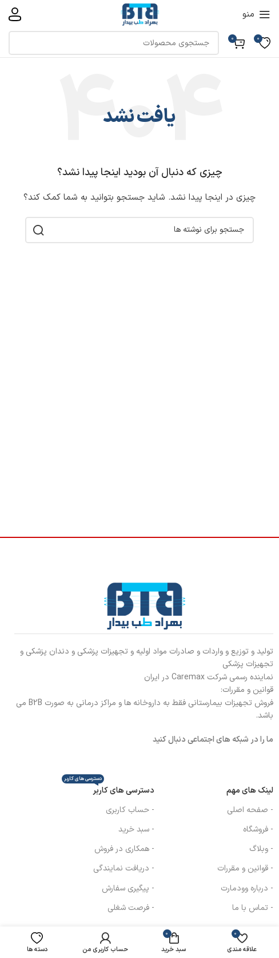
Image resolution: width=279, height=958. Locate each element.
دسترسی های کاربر (108, 789)
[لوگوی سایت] (139, 14)
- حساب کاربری (130, 810)
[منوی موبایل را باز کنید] (256, 14)
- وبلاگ (261, 849)
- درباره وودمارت (247, 888)
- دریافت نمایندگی (123, 868)
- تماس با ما (252, 908)
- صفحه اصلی (250, 810)
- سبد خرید (136, 830)
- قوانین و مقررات (245, 868)
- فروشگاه (258, 830)
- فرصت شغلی (130, 908)
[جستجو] (114, 43)
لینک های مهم (249, 791)
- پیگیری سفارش (128, 888)
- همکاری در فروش (124, 849)
